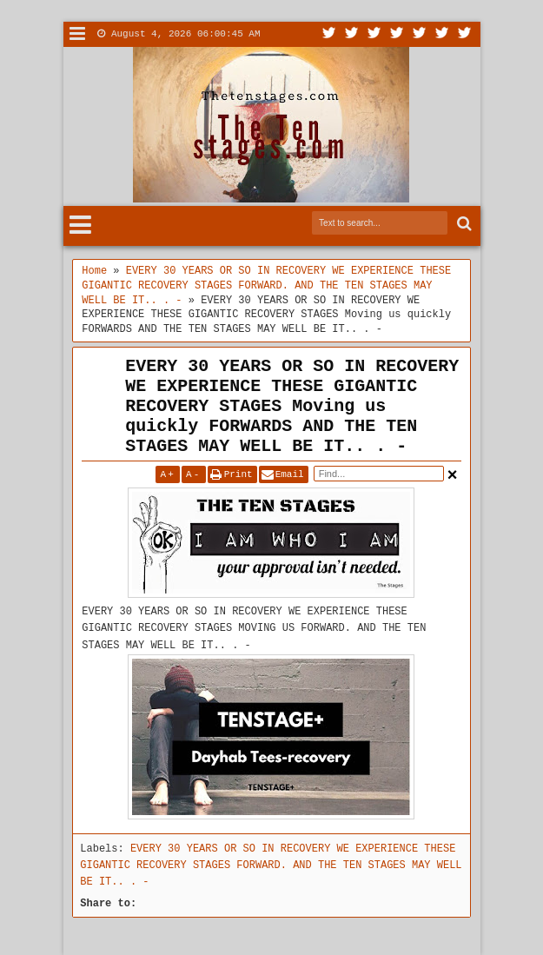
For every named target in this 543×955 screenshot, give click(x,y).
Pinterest (465, 34)
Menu (78, 34)
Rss (397, 34)
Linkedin (419, 34)
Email (289, 474)
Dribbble (442, 34)
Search (462, 223)
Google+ (374, 34)
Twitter (329, 34)
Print (238, 474)
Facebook (352, 34)
